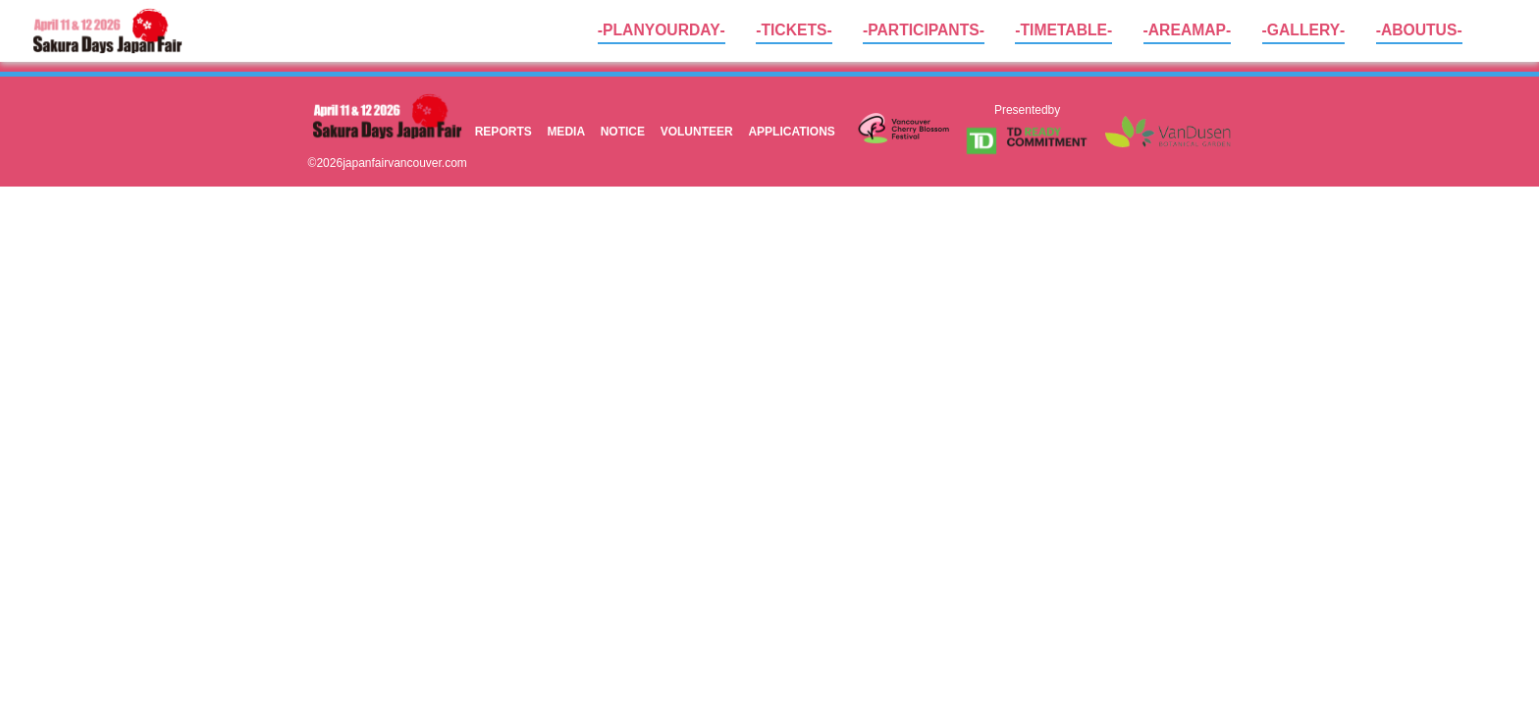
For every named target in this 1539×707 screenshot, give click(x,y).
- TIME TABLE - (1063, 30)
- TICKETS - (793, 30)
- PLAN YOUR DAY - (661, 30)
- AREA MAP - (1187, 30)
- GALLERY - (1304, 30)
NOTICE (623, 131)
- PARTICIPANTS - (923, 30)
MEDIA (566, 131)
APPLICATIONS (791, 131)
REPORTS (503, 131)
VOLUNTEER (697, 131)
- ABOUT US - (1419, 30)
